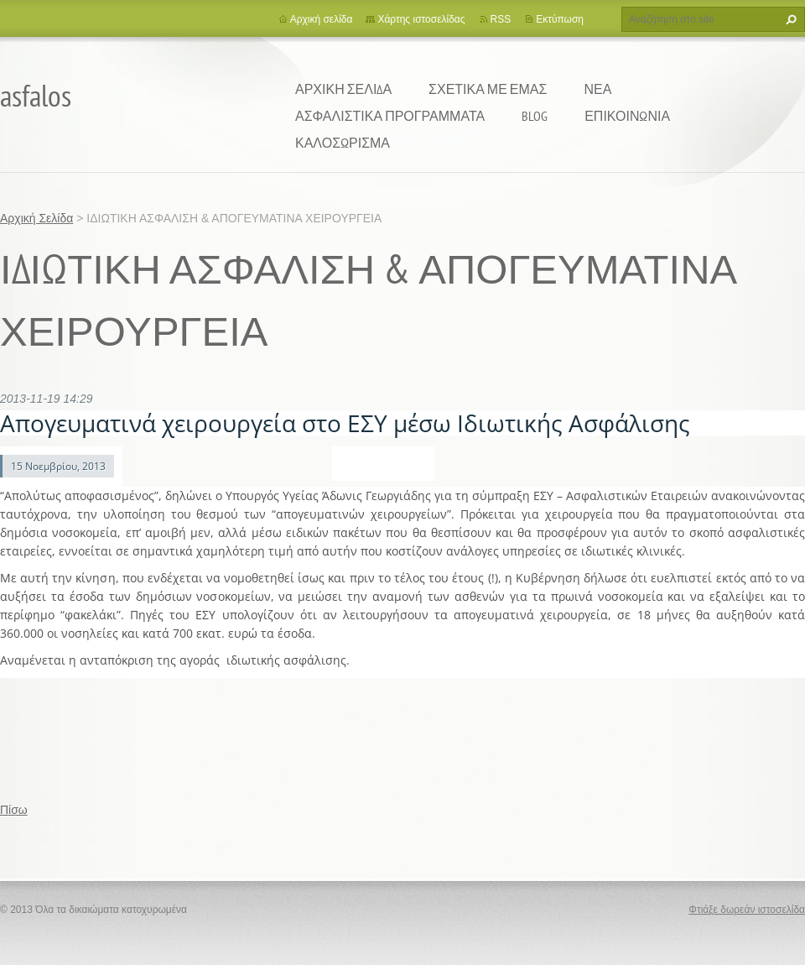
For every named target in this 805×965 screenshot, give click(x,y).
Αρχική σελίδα (321, 19)
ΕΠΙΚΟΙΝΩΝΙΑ (627, 115)
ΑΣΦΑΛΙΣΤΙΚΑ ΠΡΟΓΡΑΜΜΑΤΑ (390, 115)
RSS (501, 19)
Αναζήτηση (789, 19)
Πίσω (14, 809)
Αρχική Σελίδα (343, 89)
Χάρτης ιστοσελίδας (421, 19)
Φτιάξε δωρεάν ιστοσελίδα (746, 909)
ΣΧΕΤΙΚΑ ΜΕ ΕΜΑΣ (487, 89)
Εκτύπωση (560, 19)
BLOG (535, 115)
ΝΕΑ (597, 89)
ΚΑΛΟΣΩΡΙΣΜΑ (342, 142)
